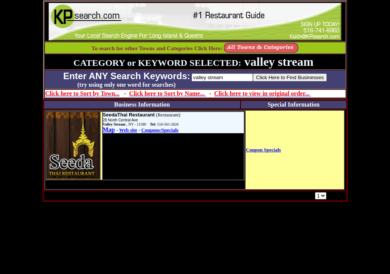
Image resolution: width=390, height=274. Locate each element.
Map (109, 129)
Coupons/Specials (160, 130)
